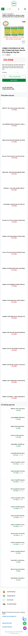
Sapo (17, 633)
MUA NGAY (14, 80)
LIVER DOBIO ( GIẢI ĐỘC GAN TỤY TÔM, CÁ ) (14, 204)
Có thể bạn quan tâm (8, 405)
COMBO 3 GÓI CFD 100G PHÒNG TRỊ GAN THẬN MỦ (14, 348)
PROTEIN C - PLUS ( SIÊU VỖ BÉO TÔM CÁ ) (14, 188)
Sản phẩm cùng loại (8, 95)
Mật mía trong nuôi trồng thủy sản (19, 569)
